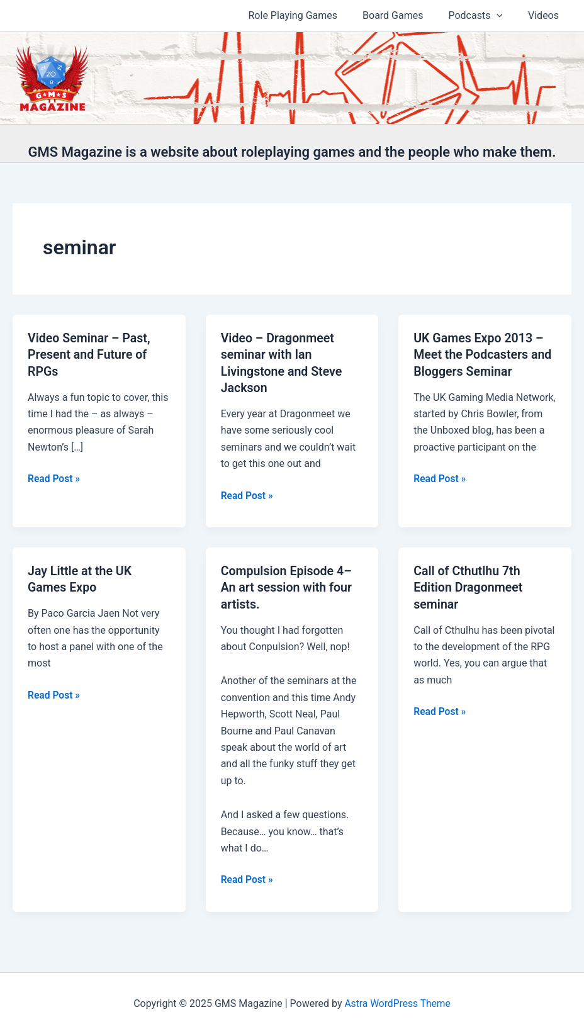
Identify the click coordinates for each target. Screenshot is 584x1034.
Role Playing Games (311, 15)
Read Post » (54, 478)
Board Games (405, 15)
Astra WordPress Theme (397, 1002)
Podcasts (483, 15)
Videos (546, 15)
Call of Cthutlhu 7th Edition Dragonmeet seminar (469, 586)
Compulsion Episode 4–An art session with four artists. (288, 586)
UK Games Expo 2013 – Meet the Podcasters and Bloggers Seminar (483, 354)
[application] (504, 15)
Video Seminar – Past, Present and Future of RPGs (90, 354)
